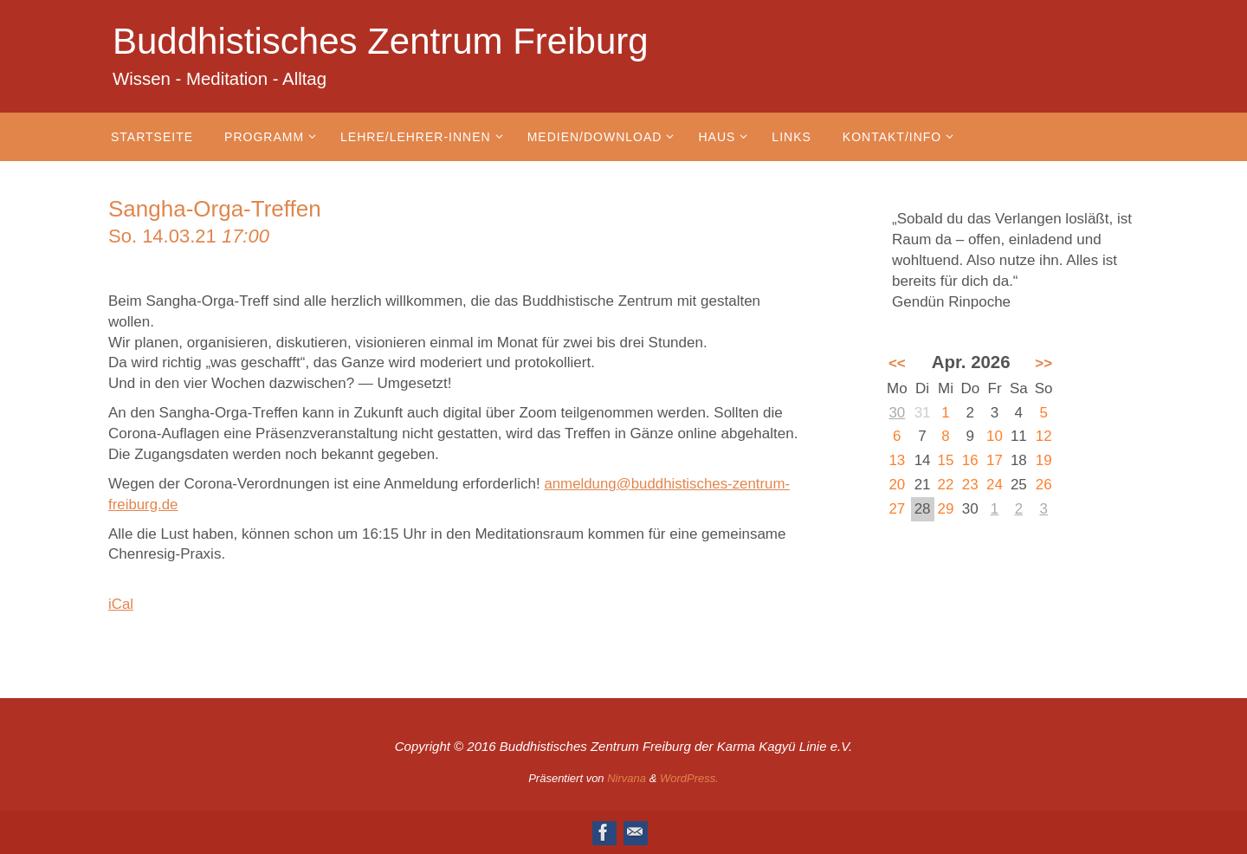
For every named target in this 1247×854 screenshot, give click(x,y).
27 (896, 509)
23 (970, 484)
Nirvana (626, 778)
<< (897, 363)
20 (896, 484)
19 (1044, 460)
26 (1044, 484)
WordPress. (689, 778)
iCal (120, 604)
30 (896, 412)
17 (994, 460)
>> (1043, 363)
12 (1044, 436)
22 (946, 484)
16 (970, 460)
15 (946, 460)
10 (994, 436)
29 (946, 509)
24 (994, 484)
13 (896, 460)
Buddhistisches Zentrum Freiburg (381, 41)
